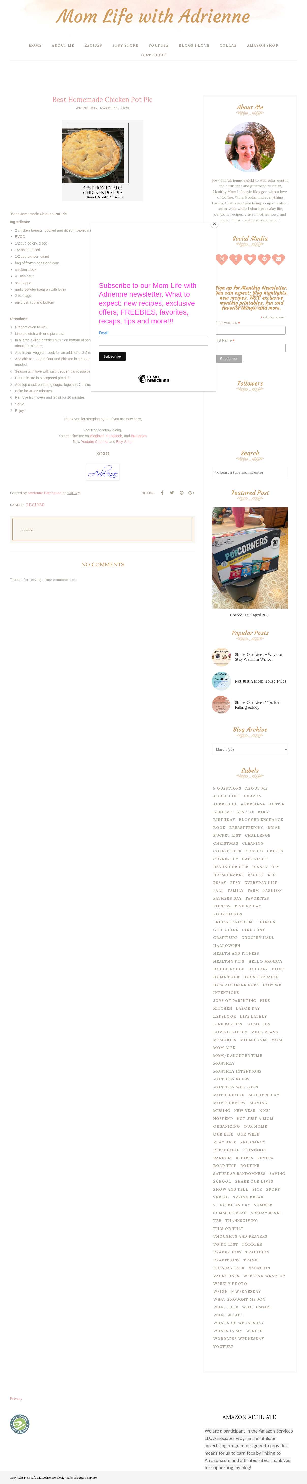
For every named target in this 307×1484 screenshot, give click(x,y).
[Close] (214, 224)
